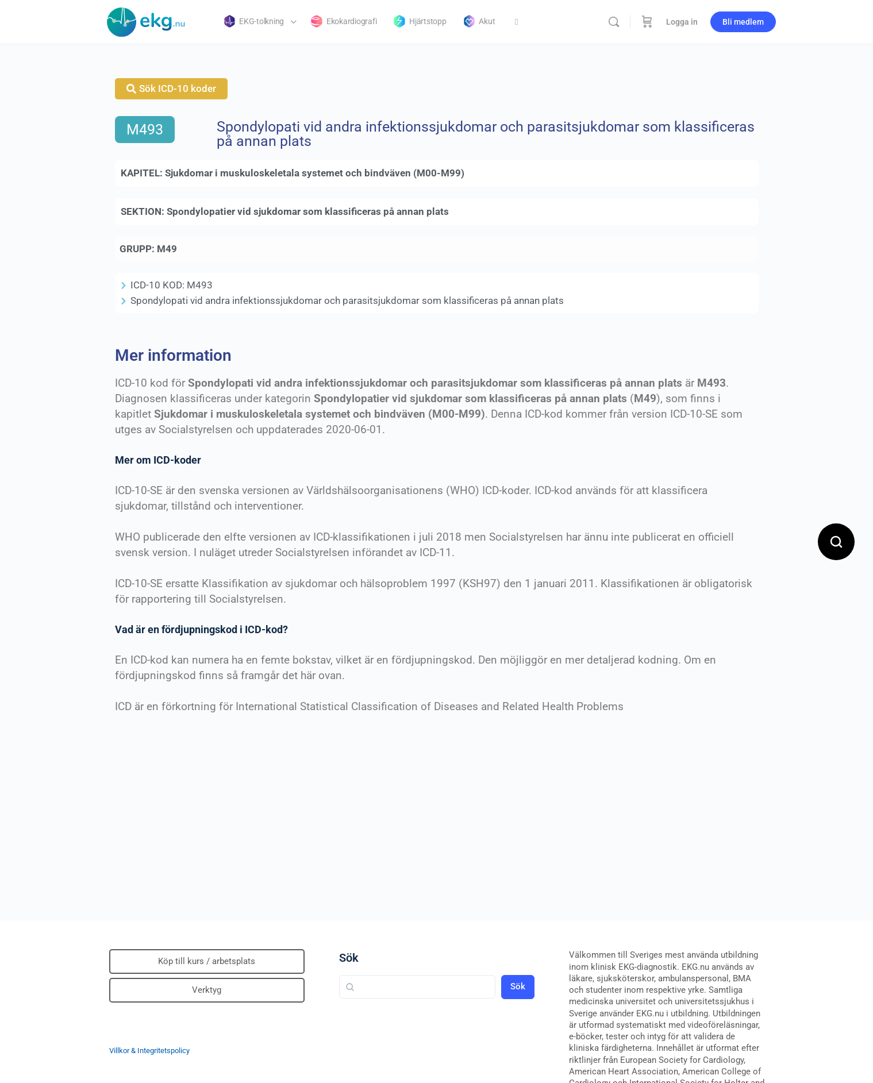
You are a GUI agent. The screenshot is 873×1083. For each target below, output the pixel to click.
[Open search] (836, 541)
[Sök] (613, 22)
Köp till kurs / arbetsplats (206, 961)
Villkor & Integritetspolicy (149, 1050)
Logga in (682, 21)
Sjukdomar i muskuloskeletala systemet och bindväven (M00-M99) (314, 173)
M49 (167, 249)
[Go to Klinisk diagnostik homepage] (146, 21)
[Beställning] (647, 22)
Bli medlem (743, 21)
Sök (349, 958)
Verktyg (206, 990)
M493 (144, 129)
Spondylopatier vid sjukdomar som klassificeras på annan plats (308, 211)
